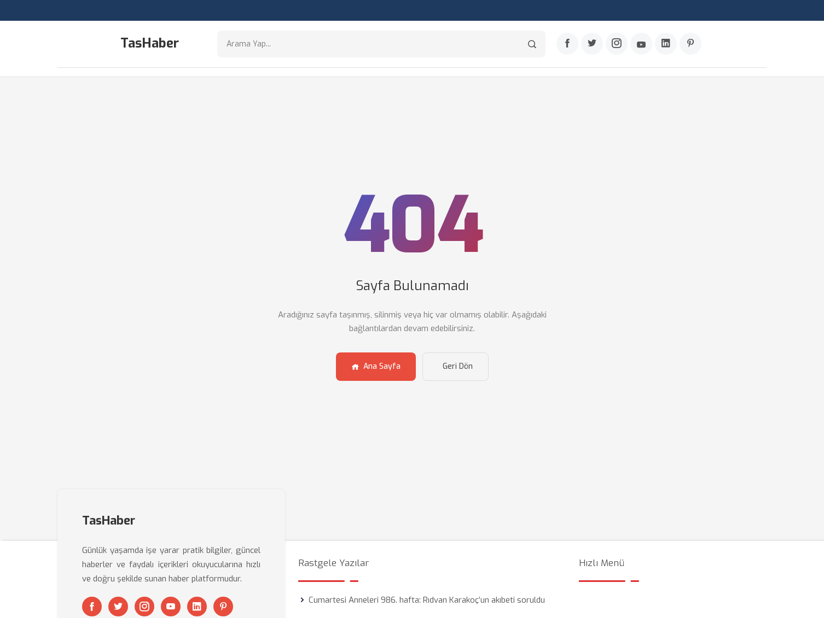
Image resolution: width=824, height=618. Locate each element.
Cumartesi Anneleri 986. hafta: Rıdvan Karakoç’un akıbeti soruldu (427, 600)
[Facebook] (567, 44)
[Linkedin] (666, 44)
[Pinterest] (690, 44)
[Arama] (532, 44)
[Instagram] (617, 44)
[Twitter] (592, 44)
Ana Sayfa (376, 366)
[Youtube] (641, 44)
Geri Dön (458, 366)
